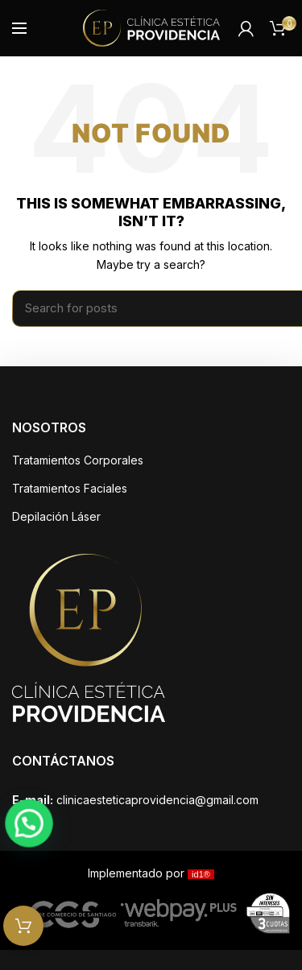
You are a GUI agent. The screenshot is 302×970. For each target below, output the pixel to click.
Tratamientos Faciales (69, 488)
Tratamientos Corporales (77, 460)
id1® (201, 874)
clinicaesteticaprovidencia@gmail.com (157, 800)
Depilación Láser (56, 516)
